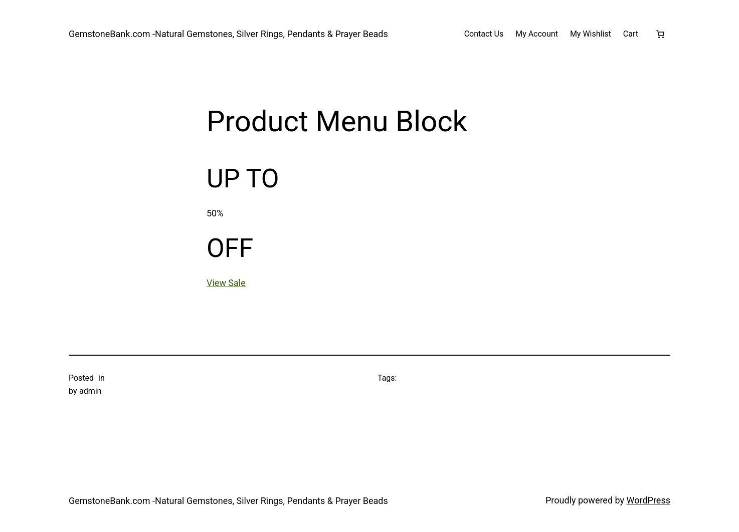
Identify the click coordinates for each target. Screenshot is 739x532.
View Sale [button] (226, 283)
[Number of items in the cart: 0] (660, 34)
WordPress (648, 500)
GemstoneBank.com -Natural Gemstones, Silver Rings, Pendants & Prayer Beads (228, 34)
